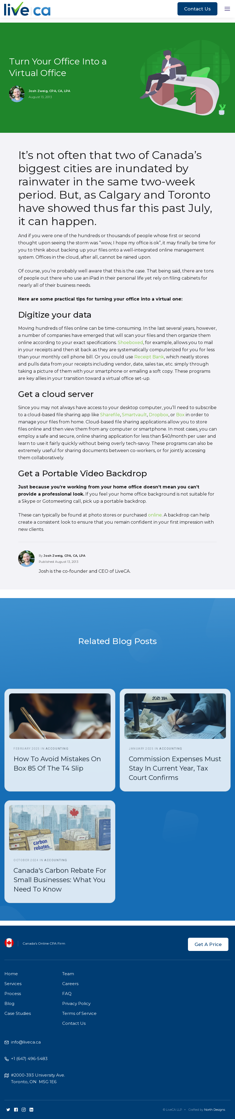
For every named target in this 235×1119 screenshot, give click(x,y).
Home (11, 973)
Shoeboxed (130, 342)
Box (180, 414)
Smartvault (134, 414)
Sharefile (110, 414)
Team (68, 973)
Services (12, 983)
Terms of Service (79, 1013)
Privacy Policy (76, 1003)
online (155, 515)
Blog (9, 1003)
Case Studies (17, 1013)
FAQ (67, 993)
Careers (70, 983)
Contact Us (197, 9)
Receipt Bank (149, 357)
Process (12, 993)
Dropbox (158, 414)
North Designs (214, 1110)
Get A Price (208, 944)
